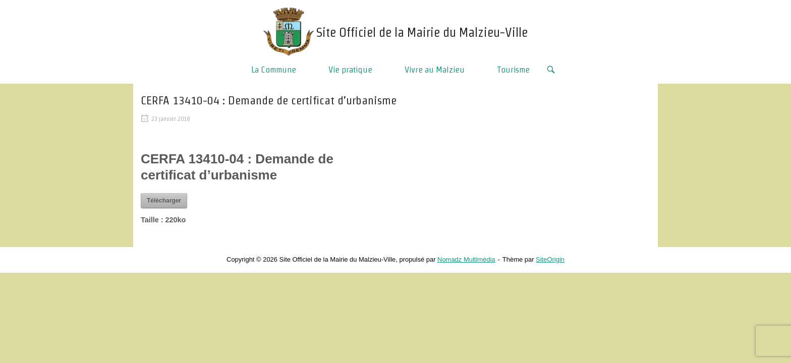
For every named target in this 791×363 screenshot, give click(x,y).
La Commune (273, 69)
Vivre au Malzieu (435, 69)
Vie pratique (350, 69)
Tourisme (513, 69)
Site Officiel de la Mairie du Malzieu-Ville (422, 32)
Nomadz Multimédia (466, 259)
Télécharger (164, 200)
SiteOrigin (550, 259)
